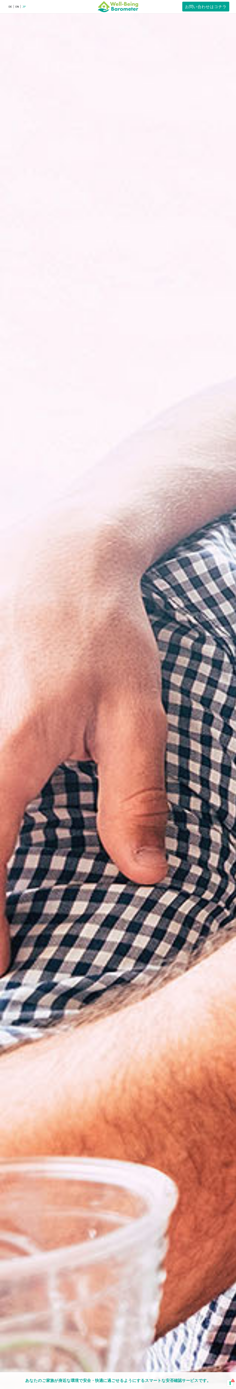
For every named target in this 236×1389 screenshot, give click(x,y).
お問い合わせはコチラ (206, 6)
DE (10, 6)
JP (24, 6)
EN (17, 6)
